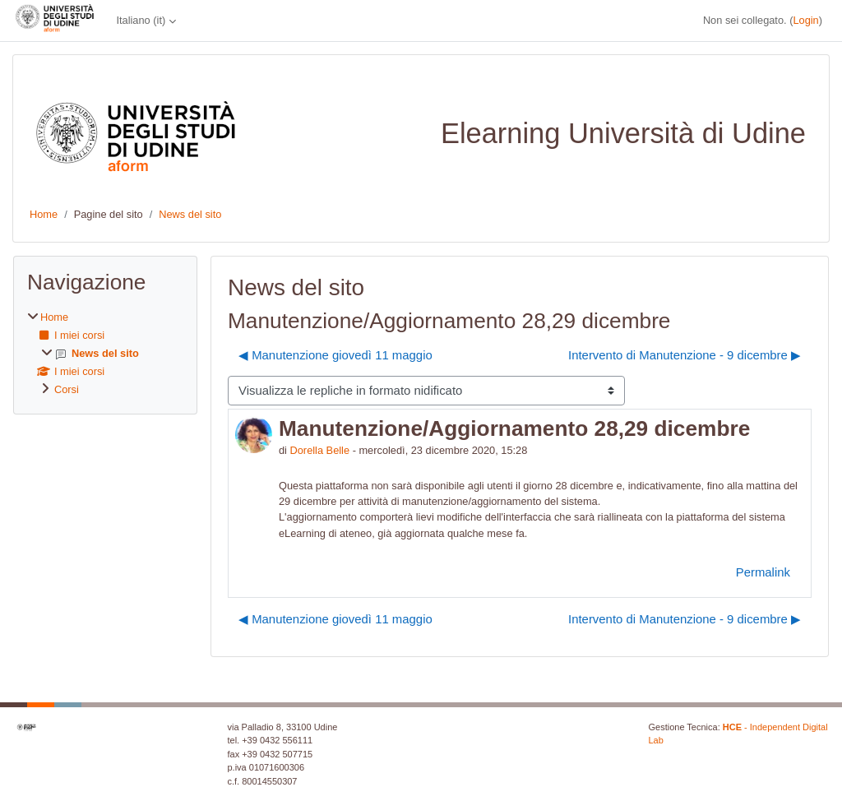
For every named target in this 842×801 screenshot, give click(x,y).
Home (44, 214)
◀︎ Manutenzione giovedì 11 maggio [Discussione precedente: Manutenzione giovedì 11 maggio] (335, 355)
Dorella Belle (320, 450)
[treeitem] (105, 353)
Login (805, 20)
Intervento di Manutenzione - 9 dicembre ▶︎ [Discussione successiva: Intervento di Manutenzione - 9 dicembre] (684, 355)
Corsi (66, 389)
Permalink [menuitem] (763, 572)
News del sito (190, 214)
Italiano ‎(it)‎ (140, 20)
